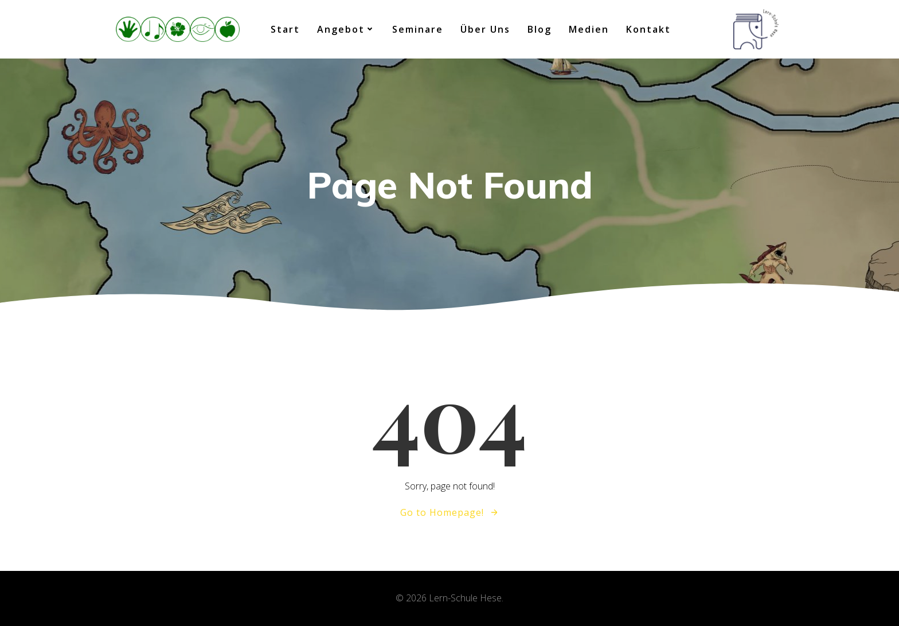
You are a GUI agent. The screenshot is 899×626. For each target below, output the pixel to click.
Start (285, 29)
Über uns (485, 29)
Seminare (417, 29)
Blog (539, 29)
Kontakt (648, 29)
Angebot (346, 29)
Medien (589, 29)
